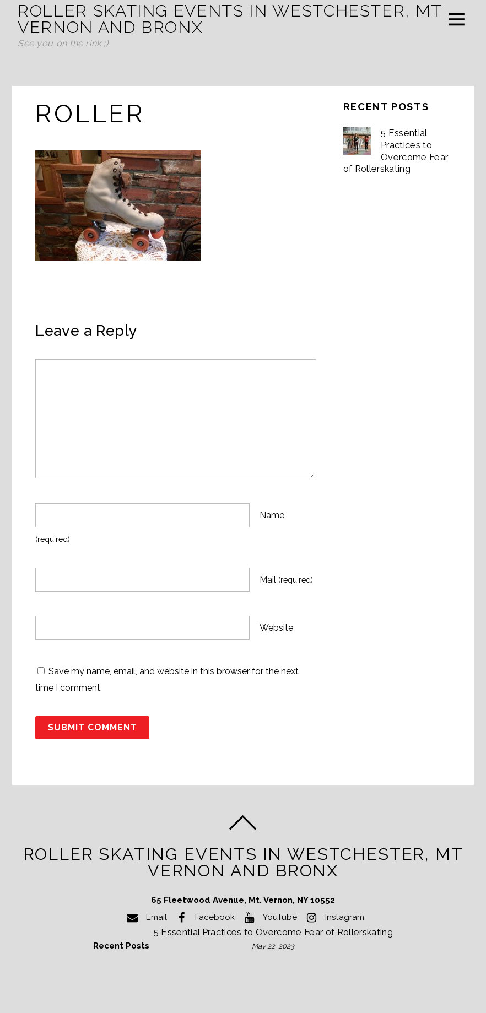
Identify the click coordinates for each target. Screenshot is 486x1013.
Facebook (203, 917)
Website (276, 627)
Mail (286, 580)
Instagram (333, 917)
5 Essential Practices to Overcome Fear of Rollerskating (396, 150)
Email (145, 917)
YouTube (268, 917)
